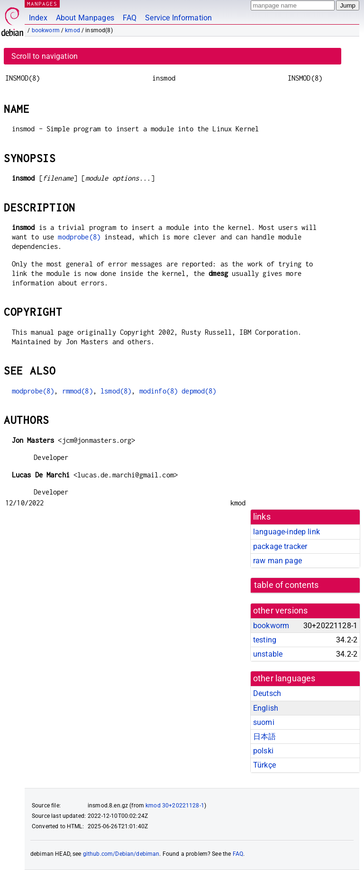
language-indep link (286, 531)
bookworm (46, 30)
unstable (267, 654)
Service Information (178, 17)
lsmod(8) (115, 391)
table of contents (286, 585)
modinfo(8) (158, 391)
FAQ (129, 17)
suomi (263, 722)
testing (264, 639)
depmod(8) (199, 391)
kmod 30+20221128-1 (175, 805)
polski (263, 750)
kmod (72, 30)
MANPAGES (42, 3)
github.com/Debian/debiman (121, 854)
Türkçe (264, 764)
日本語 (264, 736)
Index (38, 17)
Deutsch (267, 693)
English (265, 708)
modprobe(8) (79, 237)
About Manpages (85, 17)
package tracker (280, 546)
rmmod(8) (77, 391)
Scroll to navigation (44, 56)
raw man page (277, 560)
